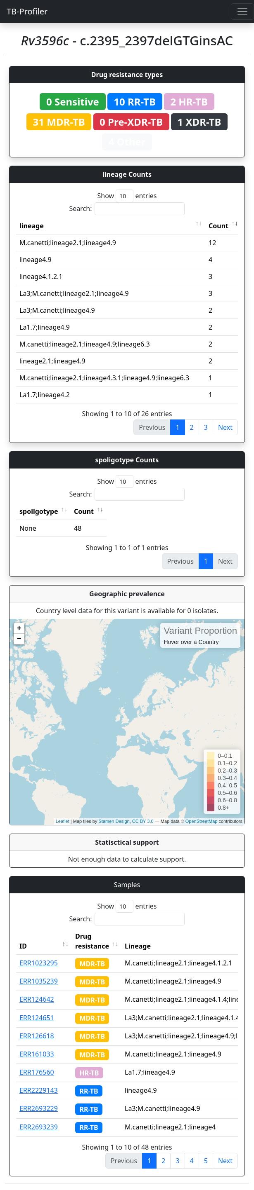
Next (225, 427)
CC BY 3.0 (143, 821)
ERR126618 (36, 1035)
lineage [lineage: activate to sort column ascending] (31, 225)
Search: (127, 208)
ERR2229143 (38, 1090)
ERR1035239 (38, 981)
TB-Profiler (27, 11)
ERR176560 (36, 1072)
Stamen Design (113, 821)
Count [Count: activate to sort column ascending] (218, 225)
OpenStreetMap (201, 821)
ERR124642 (36, 999)
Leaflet (62, 821)
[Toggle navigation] (242, 11)
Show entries (127, 196)
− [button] (19, 639)
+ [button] (19, 628)
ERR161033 (36, 1054)
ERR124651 (36, 1017)
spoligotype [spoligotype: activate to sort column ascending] (38, 511)
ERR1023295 (38, 962)
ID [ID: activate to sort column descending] (23, 946)
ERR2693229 (38, 1108)
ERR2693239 (38, 1126)
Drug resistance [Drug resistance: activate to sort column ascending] (92, 941)
